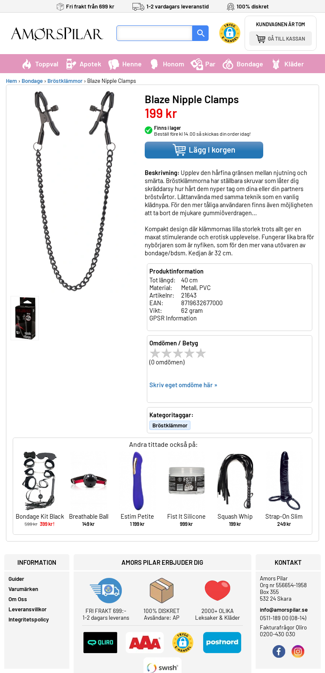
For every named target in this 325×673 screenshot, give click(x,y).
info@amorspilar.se (284, 609)
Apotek (83, 64)
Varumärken (23, 588)
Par (202, 64)
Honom (166, 64)
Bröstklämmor (65, 80)
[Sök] (201, 33)
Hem (11, 80)
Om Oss (17, 599)
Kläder (287, 64)
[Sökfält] (154, 33)
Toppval (39, 64)
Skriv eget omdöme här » (183, 384)
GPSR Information (173, 318)
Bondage (242, 64)
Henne (124, 64)
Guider (16, 578)
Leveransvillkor (27, 609)
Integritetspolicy (28, 619)
